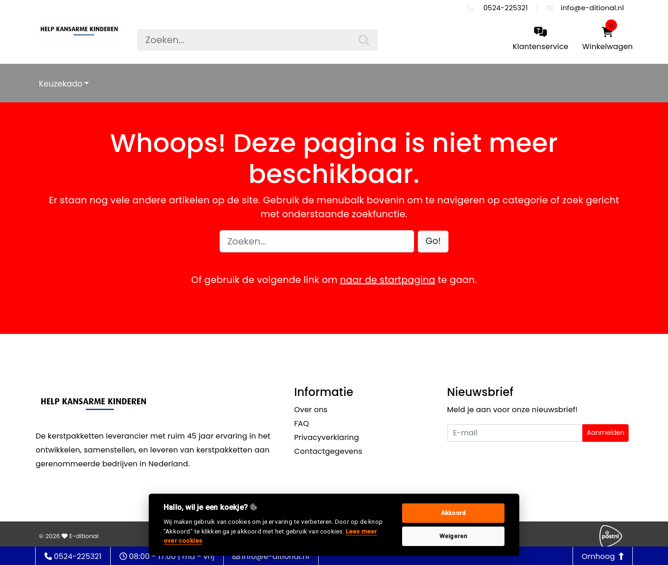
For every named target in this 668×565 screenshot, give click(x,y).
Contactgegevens (328, 451)
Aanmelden (605, 432)
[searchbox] (257, 39)
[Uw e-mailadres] (515, 433)
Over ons (311, 409)
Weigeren (453, 536)
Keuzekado (60, 83)
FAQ (301, 423)
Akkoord (453, 512)
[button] (433, 241)
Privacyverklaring (326, 437)
